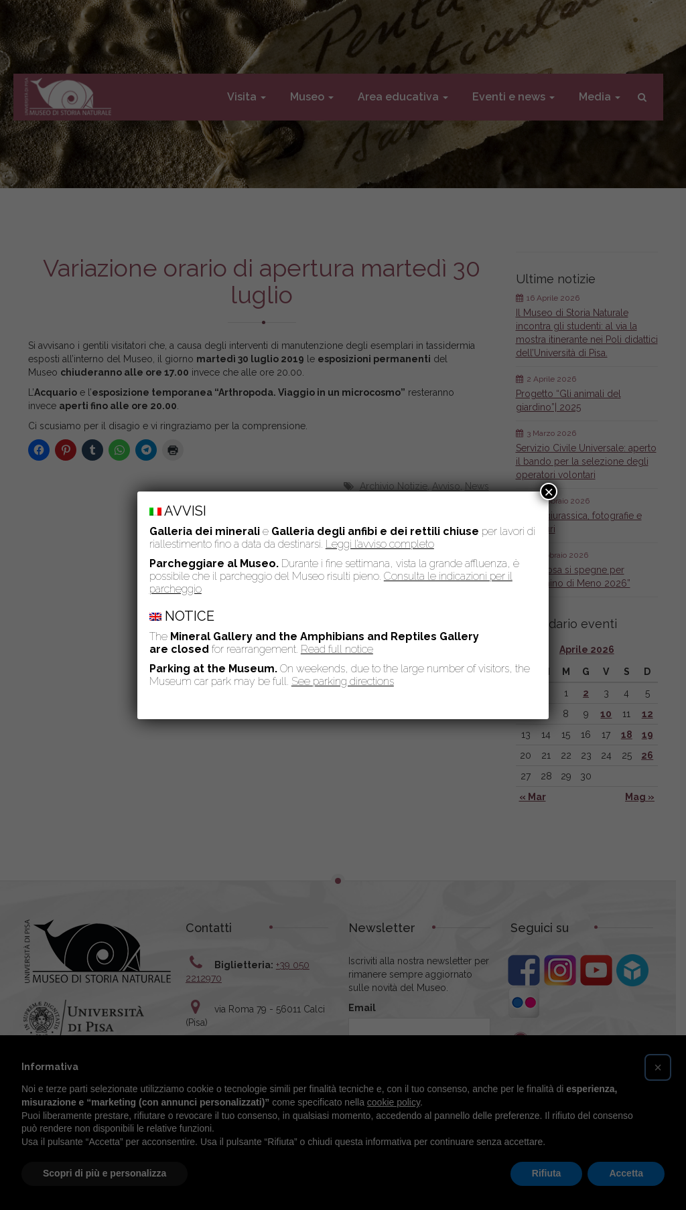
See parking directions (342, 681)
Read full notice (337, 649)
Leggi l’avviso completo (380, 544)
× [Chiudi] (548, 491)
